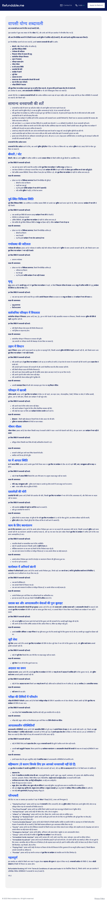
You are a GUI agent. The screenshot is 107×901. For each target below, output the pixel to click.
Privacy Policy (100, 899)
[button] (79, 5)
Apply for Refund (96, 5)
